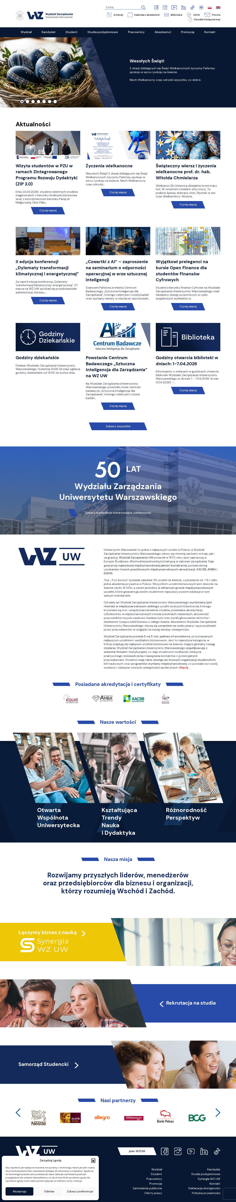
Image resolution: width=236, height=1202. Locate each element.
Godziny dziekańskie (37, 357)
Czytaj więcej (48, 210)
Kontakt (215, 1184)
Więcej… (184, 668)
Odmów (49, 1191)
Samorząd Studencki (49, 1064)
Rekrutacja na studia (187, 1003)
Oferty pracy (153, 1193)
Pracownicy (154, 1179)
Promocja (155, 1184)
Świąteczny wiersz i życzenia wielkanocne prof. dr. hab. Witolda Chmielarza (186, 172)
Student (156, 1174)
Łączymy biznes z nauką (47, 932)
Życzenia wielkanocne (109, 166)
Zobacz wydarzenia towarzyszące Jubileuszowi (118, 513)
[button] (93, 1160)
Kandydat (213, 1169)
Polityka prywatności (206, 1193)
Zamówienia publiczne (147, 1188)
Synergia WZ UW (209, 1179)
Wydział (156, 1169)
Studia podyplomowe (205, 1174)
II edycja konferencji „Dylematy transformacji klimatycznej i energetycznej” (47, 268)
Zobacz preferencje (80, 1191)
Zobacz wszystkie (118, 426)
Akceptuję (19, 1191)
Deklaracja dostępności (204, 1188)
